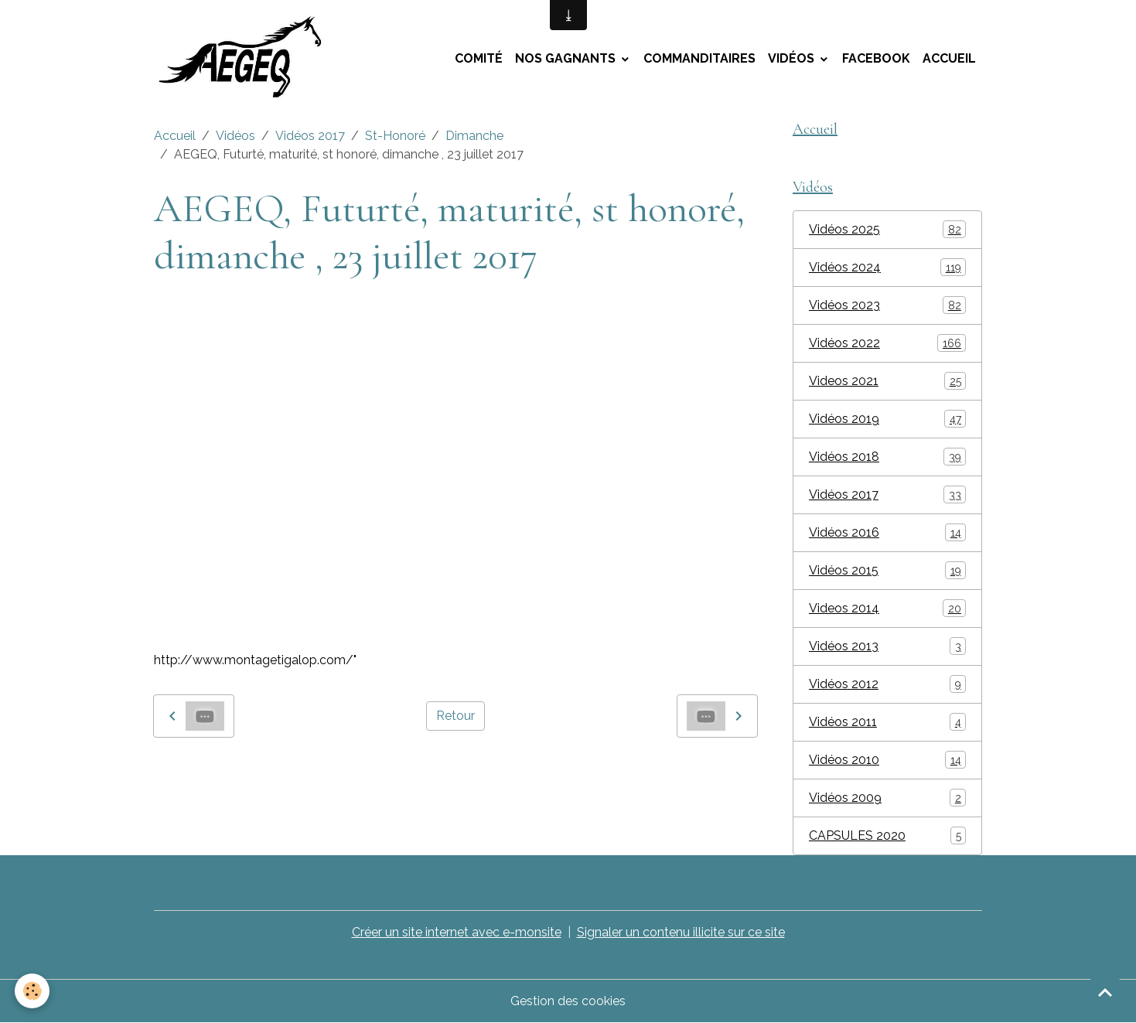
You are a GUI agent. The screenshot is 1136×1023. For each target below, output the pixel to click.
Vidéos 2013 (887, 646)
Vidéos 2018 (887, 456)
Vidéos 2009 (887, 797)
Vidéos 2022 (887, 343)
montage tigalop (202, 772)
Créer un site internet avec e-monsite (456, 932)
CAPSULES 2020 (887, 835)
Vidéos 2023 (887, 305)
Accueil (949, 58)
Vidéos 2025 (887, 229)
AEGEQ (279, 772)
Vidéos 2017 (310, 135)
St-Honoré (395, 135)
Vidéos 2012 (887, 684)
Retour (455, 715)
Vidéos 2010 (887, 760)
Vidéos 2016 (887, 532)
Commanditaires (699, 58)
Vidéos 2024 (887, 267)
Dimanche (474, 135)
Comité (479, 58)
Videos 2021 (887, 381)
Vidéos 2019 (887, 419)
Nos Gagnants (567, 58)
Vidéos (792, 58)
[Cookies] (32, 991)
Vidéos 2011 (887, 722)
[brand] (248, 58)
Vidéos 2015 (887, 570)
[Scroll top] (1105, 992)
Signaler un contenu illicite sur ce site (681, 932)
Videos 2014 (887, 608)
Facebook (876, 58)
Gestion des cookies (568, 1001)
